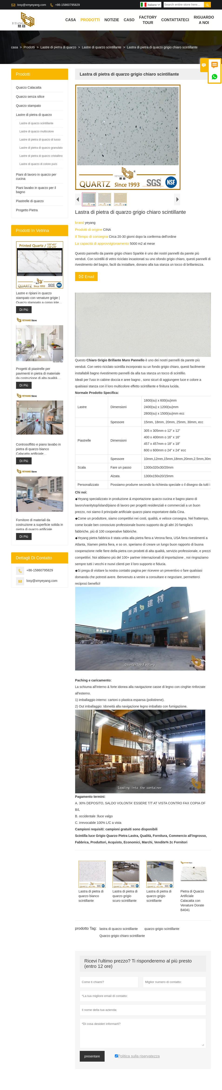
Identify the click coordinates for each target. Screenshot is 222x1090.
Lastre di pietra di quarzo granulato (41, 147)
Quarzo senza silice (30, 96)
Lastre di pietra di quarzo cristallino (41, 156)
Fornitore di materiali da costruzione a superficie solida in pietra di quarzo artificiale (39, 524)
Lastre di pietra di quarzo (58, 47)
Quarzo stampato (28, 105)
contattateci (175, 20)
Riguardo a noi (204, 20)
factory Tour (148, 20)
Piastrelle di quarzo (30, 201)
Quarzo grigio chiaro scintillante (122, 936)
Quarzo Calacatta (28, 87)
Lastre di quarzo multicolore (37, 131)
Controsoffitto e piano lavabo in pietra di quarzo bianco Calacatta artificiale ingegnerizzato (38, 449)
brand (80, 223)
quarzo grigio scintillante (161, 929)
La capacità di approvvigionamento (102, 243)
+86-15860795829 (67, 5)
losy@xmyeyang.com (31, 5)
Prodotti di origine (89, 229)
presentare (92, 1056)
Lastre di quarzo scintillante (101, 47)
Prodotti (90, 20)
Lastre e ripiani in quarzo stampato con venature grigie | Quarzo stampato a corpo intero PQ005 (39, 298)
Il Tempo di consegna (92, 236)
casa (70, 20)
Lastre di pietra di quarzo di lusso (40, 139)
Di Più (24, 310)
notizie (111, 20)
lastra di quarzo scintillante (118, 929)
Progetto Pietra (27, 210)
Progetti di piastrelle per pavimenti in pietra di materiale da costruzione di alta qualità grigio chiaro (38, 373)
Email (86, 276)
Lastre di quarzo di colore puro (38, 164)
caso (129, 20)
